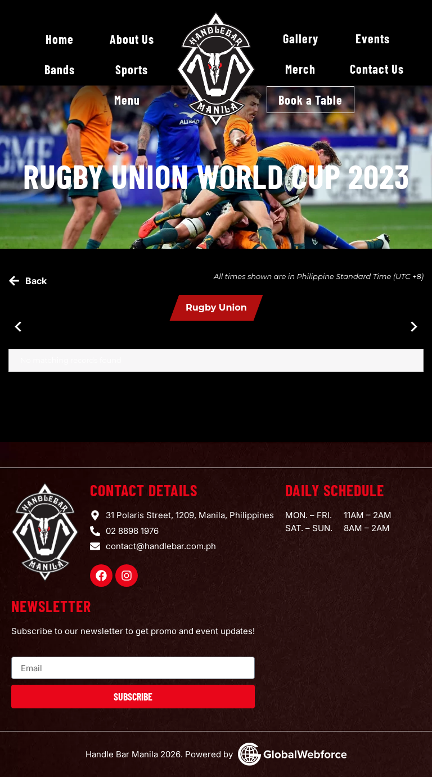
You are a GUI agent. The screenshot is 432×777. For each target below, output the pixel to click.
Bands (59, 69)
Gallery (300, 38)
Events (373, 38)
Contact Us (377, 68)
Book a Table (310, 99)
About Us (132, 39)
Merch (300, 68)
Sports (131, 69)
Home (60, 39)
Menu (127, 99)
